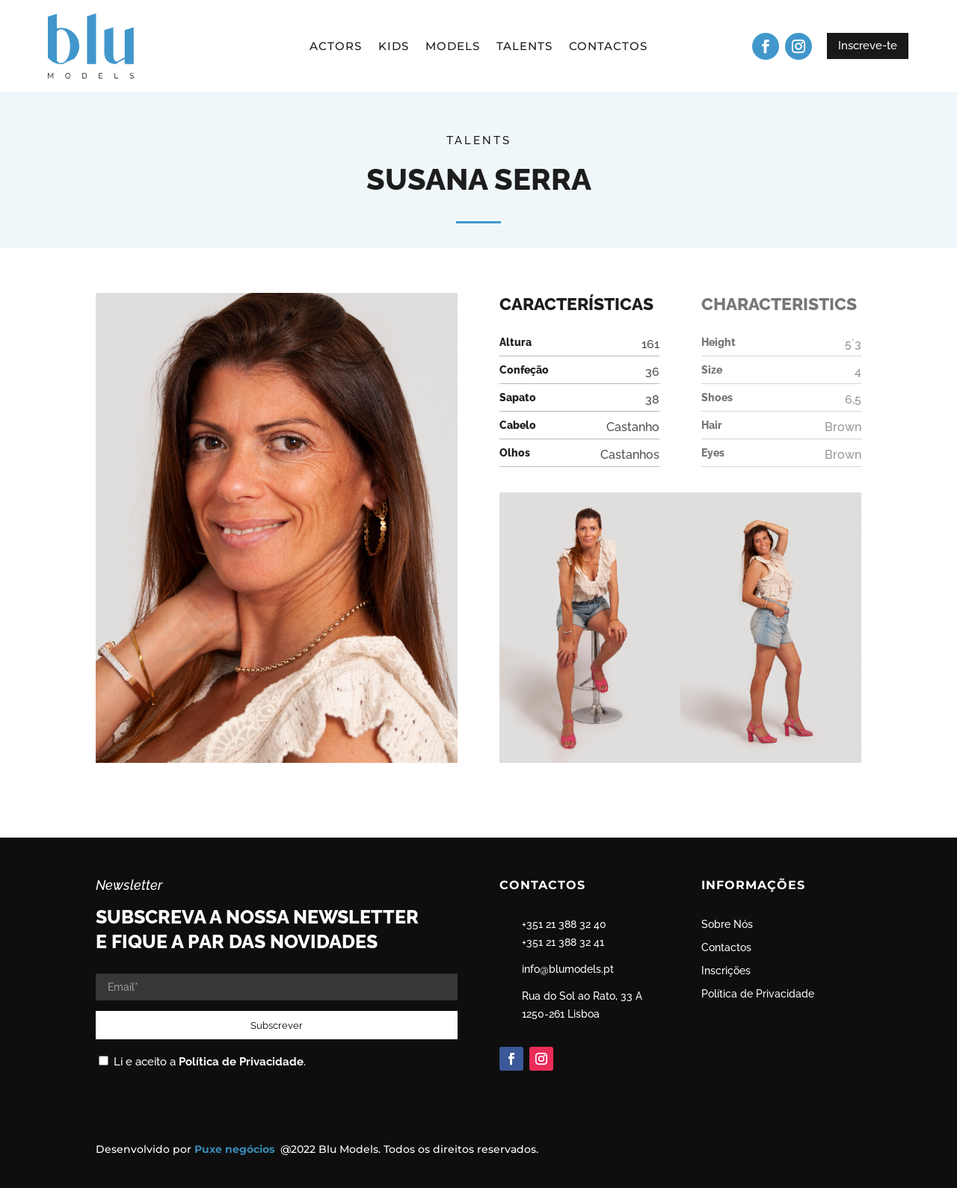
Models (452, 47)
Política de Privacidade (241, 1061)
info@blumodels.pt (568, 969)
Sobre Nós (727, 924)
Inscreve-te (867, 45)
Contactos (608, 47)
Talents (524, 47)
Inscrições (726, 971)
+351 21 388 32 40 (564, 924)
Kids (393, 47)
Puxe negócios (235, 1149)
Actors (336, 47)
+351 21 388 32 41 (563, 942)
